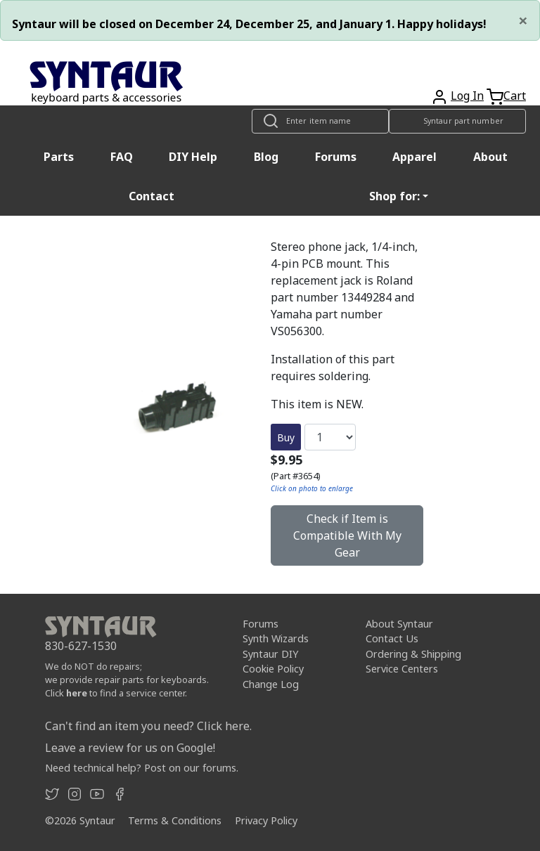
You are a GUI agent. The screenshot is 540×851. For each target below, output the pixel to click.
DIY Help (193, 156)
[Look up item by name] (320, 121)
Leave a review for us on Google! (130, 747)
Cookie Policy (273, 668)
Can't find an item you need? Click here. (148, 726)
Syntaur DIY (270, 654)
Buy (286, 437)
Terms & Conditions (174, 820)
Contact (151, 196)
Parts (59, 156)
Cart (514, 95)
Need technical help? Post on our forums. (141, 767)
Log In (467, 95)
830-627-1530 (81, 646)
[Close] (523, 20)
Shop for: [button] (394, 196)
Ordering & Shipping (413, 654)
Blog (266, 156)
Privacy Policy (266, 820)
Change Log (271, 684)
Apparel (414, 156)
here (76, 693)
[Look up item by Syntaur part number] (457, 121)
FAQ (121, 156)
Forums (335, 156)
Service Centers (402, 668)
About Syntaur (399, 623)
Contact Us (392, 638)
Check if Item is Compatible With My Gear (347, 535)
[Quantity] (330, 437)
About (490, 156)
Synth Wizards (276, 638)
